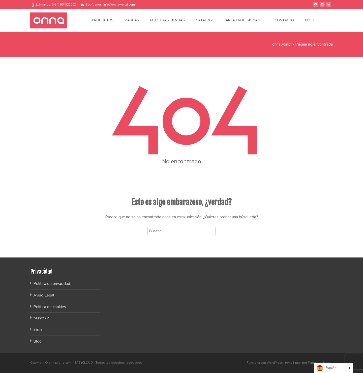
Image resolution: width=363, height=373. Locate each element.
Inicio (37, 329)
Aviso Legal (43, 295)
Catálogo (205, 20)
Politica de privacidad (51, 283)
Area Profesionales (245, 20)
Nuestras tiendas (167, 20)
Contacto (284, 20)
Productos (102, 20)
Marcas (132, 20)
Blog (309, 20)
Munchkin (41, 318)
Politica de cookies (49, 307)
